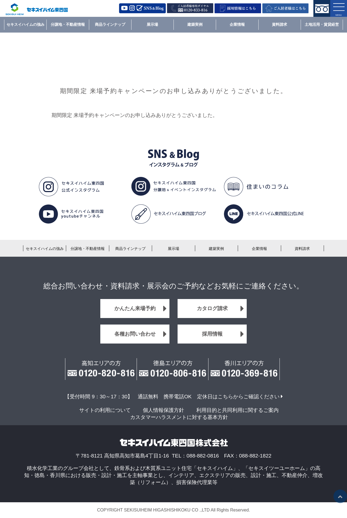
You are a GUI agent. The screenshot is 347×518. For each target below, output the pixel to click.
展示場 (152, 24)
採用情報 (212, 334)
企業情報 (237, 24)
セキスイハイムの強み (25, 24)
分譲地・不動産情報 (68, 24)
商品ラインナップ (110, 24)
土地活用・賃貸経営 (322, 24)
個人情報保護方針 (163, 410)
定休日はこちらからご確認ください (238, 396)
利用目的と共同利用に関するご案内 (237, 410)
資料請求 (279, 24)
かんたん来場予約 (135, 308)
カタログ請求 (212, 308)
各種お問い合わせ (135, 334)
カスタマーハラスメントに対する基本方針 (179, 417)
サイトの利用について (105, 410)
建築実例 (195, 24)
